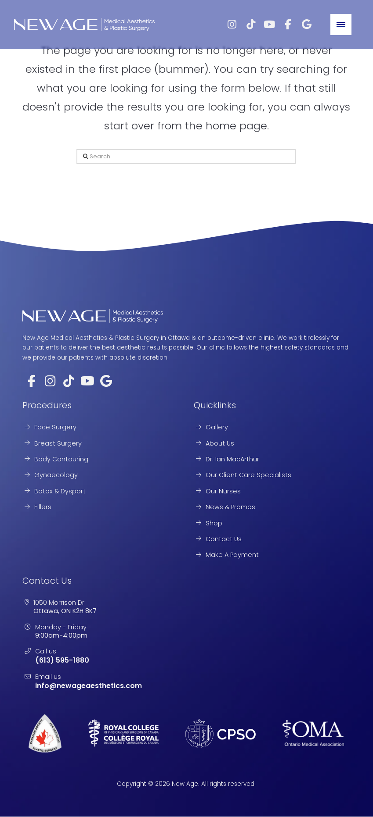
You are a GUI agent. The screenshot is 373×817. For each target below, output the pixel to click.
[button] (340, 24)
